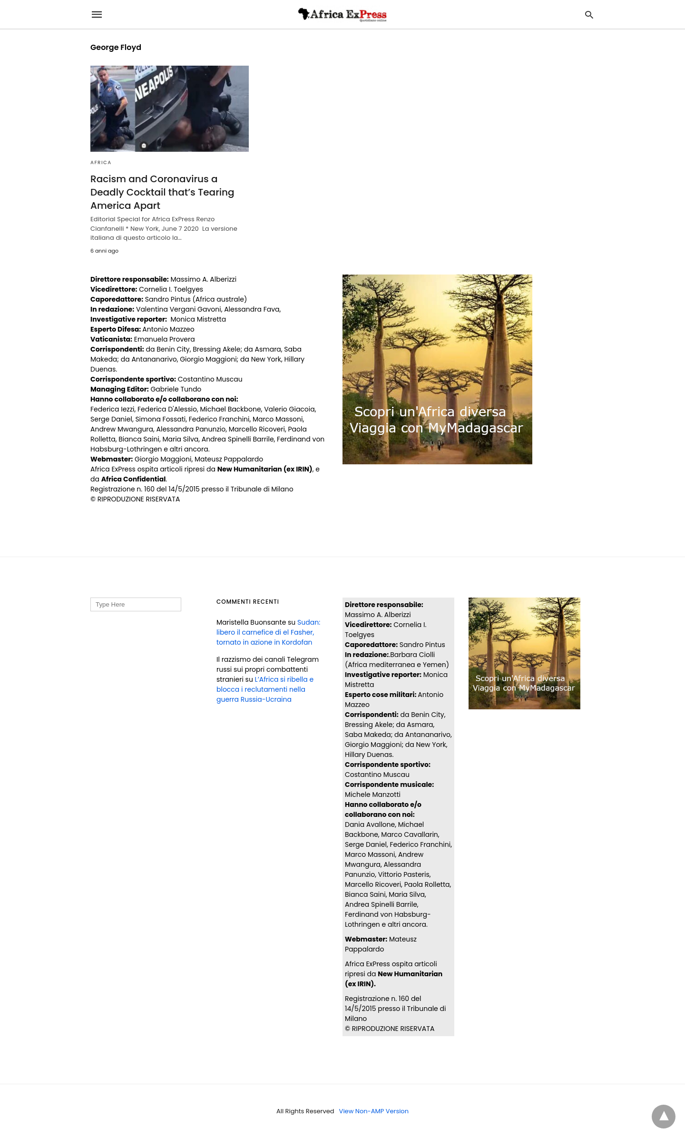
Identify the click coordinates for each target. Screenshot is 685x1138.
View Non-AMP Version (374, 1111)
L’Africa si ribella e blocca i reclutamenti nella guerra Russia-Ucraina (264, 689)
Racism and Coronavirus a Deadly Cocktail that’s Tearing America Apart (162, 192)
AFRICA (101, 162)
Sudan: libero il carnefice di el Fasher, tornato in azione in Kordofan (268, 632)
